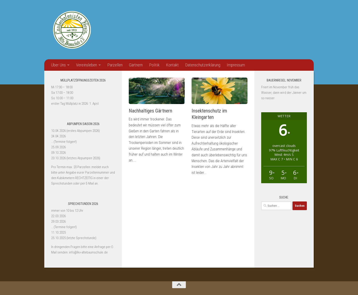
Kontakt (172, 65)
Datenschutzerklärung (202, 65)
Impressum (236, 65)
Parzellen (115, 65)
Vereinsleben (86, 65)
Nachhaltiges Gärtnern (150, 111)
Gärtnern (136, 65)
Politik (154, 65)
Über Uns (58, 65)
